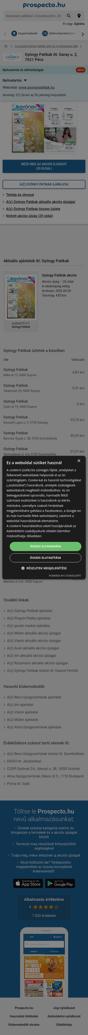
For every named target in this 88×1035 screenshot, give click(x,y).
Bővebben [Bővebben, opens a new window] (34, 536)
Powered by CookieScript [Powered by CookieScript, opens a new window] (65, 575)
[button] (44, 568)
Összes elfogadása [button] (45, 546)
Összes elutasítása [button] (45, 558)
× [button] (78, 461)
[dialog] (44, 517)
